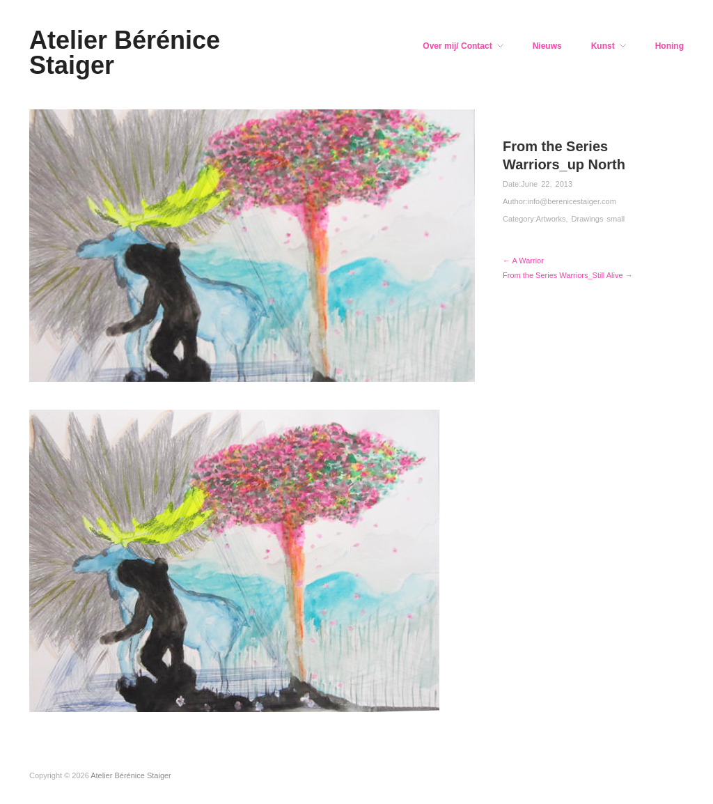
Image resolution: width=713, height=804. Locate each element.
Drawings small (598, 219)
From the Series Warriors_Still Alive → (568, 275)
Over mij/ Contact (457, 46)
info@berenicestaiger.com (571, 201)
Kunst (603, 46)
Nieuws (547, 46)
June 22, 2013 (546, 184)
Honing (669, 46)
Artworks (551, 219)
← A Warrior (523, 260)
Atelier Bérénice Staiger (124, 52)
